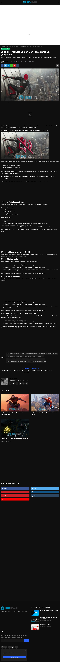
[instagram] (12, 647)
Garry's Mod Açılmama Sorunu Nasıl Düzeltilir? (41, 370)
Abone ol (26, 640)
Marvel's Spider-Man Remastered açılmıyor (15, 358)
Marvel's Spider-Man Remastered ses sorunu (37, 361)
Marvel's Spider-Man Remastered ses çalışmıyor (16, 361)
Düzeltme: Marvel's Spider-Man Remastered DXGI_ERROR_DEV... (11, 414)
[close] (25, 650)
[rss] (16, 647)
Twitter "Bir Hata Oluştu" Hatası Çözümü (49, 610)
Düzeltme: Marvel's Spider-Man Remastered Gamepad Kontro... (44, 414)
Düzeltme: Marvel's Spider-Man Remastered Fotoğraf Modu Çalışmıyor (15, 371)
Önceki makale (25, 368)
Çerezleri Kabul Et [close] (14, 657)
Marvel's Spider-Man (13, 46)
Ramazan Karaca (13, 378)
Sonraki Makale (35, 368)
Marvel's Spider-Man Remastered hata (29, 353)
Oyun (7, 46)
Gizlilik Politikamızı (19, 652)
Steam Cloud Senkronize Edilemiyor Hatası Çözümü (48, 618)
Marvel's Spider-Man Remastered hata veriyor (48, 353)
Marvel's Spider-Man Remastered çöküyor (15, 356)
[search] (58, 2)
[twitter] (5, 647)
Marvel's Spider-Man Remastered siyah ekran (35, 358)
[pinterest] (9, 647)
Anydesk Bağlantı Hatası (45, 625)
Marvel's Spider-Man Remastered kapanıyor (34, 356)
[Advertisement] (30, 10)
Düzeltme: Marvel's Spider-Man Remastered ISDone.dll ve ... (15, 439)
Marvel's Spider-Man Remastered (13, 353)
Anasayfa (3, 46)
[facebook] (2, 647)
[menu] (1, 2)
